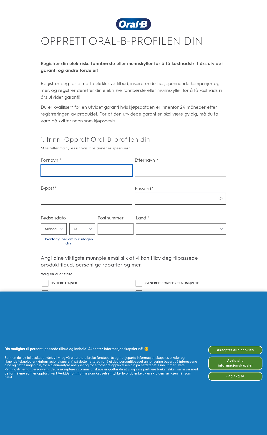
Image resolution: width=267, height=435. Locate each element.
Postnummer (111, 218)
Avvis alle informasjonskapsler (235, 363)
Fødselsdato (53, 218)
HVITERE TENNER (64, 283)
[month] (54, 229)
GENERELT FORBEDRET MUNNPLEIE (172, 283)
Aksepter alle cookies (235, 350)
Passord (144, 188)
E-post (49, 188)
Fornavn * (51, 160)
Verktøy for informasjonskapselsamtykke (89, 373)
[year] (82, 229)
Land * (142, 218)
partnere (79, 358)
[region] (133, 363)
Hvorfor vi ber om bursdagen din (68, 241)
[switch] (221, 199)
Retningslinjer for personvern (27, 369)
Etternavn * (146, 160)
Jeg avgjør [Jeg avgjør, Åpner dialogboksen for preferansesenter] (235, 376)
